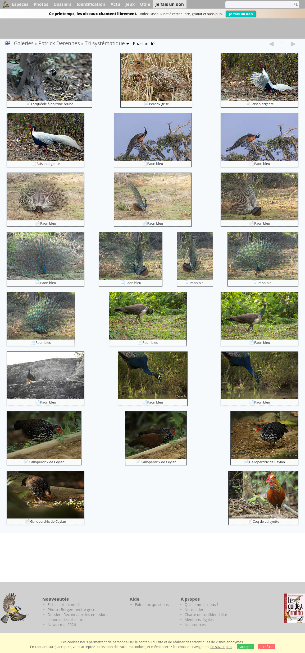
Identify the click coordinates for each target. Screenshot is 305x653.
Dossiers (62, 4)
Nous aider (194, 609)
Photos (41, 4)
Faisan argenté (262, 103)
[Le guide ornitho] (294, 608)
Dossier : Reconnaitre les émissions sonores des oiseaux (78, 617)
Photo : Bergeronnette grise (71, 609)
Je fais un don (241, 13)
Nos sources (195, 624)
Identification (91, 4)
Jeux (130, 4)
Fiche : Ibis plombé (64, 604)
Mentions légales (199, 619)
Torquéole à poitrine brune (52, 103)
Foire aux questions (152, 604)
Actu (115, 4)
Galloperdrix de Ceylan (47, 462)
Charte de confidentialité (206, 614)
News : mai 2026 (62, 624)
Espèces (20, 4)
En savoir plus (221, 646)
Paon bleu (155, 163)
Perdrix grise (159, 103)
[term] (256, 5)
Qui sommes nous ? (201, 604)
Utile (145, 4)
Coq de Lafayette (266, 521)
